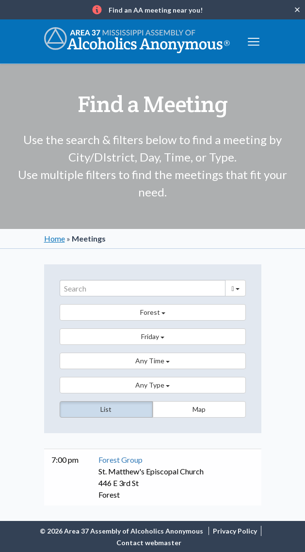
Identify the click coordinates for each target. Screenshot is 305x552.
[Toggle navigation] (253, 40)
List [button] (106, 409)
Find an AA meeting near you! (156, 10)
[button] (153, 312)
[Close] (297, 9)
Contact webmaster (148, 542)
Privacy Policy (235, 531)
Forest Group (120, 459)
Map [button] (199, 409)
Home (54, 238)
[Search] (143, 288)
